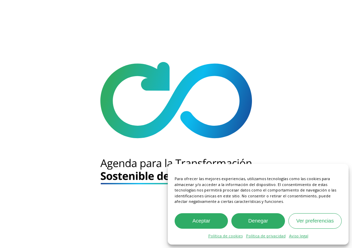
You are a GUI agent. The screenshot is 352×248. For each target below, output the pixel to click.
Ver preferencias (315, 221)
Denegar (258, 221)
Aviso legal (298, 235)
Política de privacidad (266, 235)
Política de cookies (225, 235)
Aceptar (201, 221)
